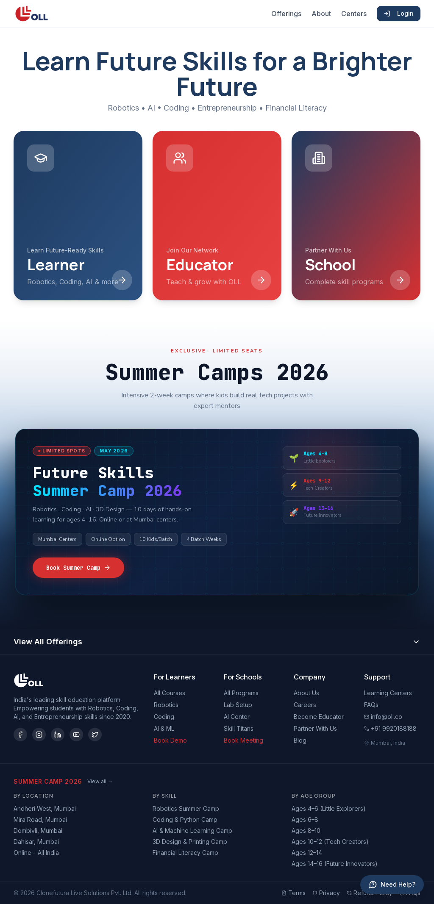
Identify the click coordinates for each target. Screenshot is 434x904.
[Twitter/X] (95, 734)
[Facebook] (20, 734)
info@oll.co (383, 716)
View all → (100, 781)
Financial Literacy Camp (185, 852)
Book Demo (170, 740)
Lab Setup (238, 704)
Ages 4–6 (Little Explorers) (329, 808)
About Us (306, 692)
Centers (354, 13)
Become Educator (319, 716)
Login (399, 13)
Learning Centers (388, 692)
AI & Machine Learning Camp (192, 830)
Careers (305, 704)
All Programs (241, 692)
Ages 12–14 (307, 852)
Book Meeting (243, 740)
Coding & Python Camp (185, 819)
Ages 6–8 (305, 819)
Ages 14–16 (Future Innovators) (335, 863)
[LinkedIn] (57, 734)
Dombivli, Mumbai (38, 830)
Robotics (166, 704)
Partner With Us (315, 728)
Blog (300, 740)
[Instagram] (39, 734)
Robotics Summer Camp (186, 808)
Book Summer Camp (78, 567)
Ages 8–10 (306, 830)
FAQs (371, 704)
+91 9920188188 (390, 728)
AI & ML (164, 728)
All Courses (169, 692)
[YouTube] (76, 734)
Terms (293, 892)
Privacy (326, 892)
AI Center (237, 716)
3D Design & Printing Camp (190, 841)
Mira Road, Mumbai (40, 819)
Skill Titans (238, 728)
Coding (164, 716)
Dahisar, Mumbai (36, 841)
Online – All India (36, 852)
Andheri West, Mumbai (45, 808)
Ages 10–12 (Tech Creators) (330, 841)
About (321, 13)
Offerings (286, 13)
